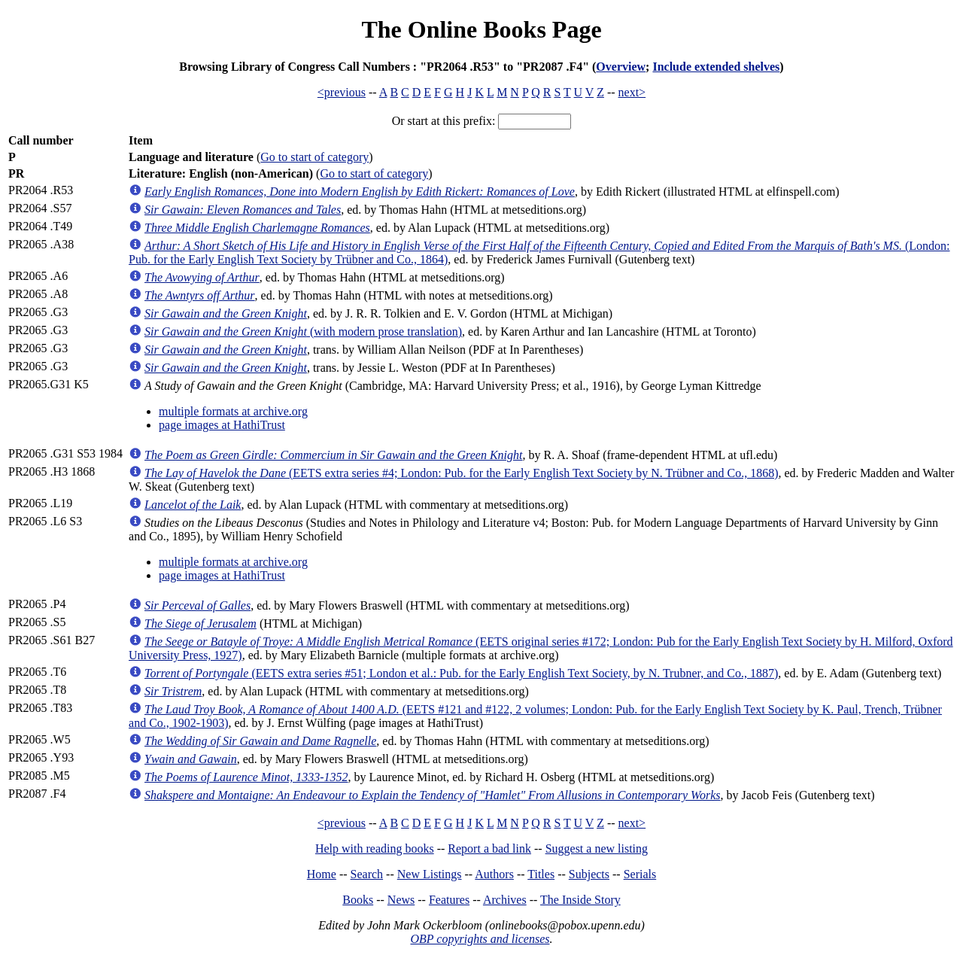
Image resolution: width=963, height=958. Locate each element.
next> (632, 92)
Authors (494, 874)
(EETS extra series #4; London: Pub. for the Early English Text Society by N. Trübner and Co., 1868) (461, 473)
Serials (640, 874)
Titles (540, 874)
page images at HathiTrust (222, 424)
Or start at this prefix (442, 120)
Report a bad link (489, 848)
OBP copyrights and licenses (479, 938)
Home (321, 874)
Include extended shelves (715, 66)
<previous (341, 92)
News (401, 899)
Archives (505, 899)
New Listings (429, 874)
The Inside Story (580, 899)
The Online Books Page (481, 29)
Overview (621, 66)
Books (357, 899)
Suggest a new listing (596, 848)
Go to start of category (314, 157)
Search (367, 874)
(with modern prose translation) (303, 331)
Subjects (589, 874)
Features (449, 899)
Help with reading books (374, 848)
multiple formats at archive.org (233, 411)
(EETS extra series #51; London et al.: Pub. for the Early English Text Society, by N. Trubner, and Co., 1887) (461, 673)
